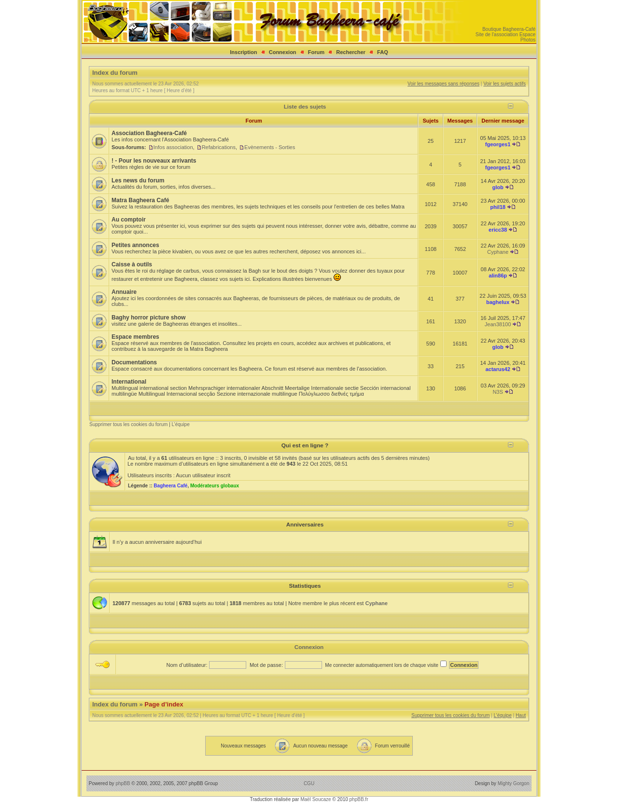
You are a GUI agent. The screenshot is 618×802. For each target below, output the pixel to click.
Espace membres (135, 336)
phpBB (122, 783)
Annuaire (124, 292)
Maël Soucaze (315, 799)
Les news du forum (138, 180)
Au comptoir (129, 219)
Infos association (173, 147)
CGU (309, 783)
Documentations (134, 362)
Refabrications (219, 147)
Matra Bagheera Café (140, 200)
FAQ (382, 52)
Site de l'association (497, 34)
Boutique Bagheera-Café (508, 29)
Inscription (243, 52)
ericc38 (498, 230)
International (129, 381)
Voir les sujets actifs (504, 83)
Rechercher (350, 52)
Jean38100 (498, 324)
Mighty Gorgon (514, 783)
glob (497, 187)
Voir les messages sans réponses (443, 83)
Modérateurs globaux (214, 485)
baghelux (497, 302)
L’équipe (180, 424)
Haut (521, 715)
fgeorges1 (498, 144)
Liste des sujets (305, 106)
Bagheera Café (170, 485)
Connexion (282, 52)
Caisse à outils (132, 264)
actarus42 (497, 369)
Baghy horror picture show (148, 317)
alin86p (498, 275)
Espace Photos (527, 37)
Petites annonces (135, 245)
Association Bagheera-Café (149, 133)
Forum (316, 52)
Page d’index (163, 704)
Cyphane (497, 252)
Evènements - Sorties (269, 147)
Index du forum (115, 72)
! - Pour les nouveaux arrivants (154, 160)
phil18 (498, 207)
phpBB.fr (359, 799)
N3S (497, 392)
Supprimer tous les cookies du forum (128, 424)
